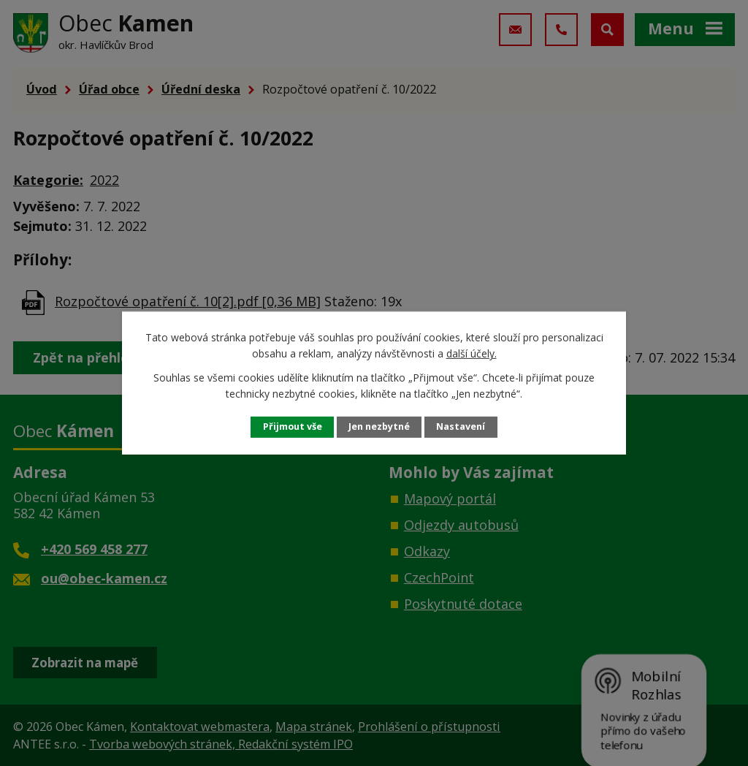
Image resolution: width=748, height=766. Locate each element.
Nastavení (460, 426)
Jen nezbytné (379, 426)
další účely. (471, 353)
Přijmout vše (292, 426)
